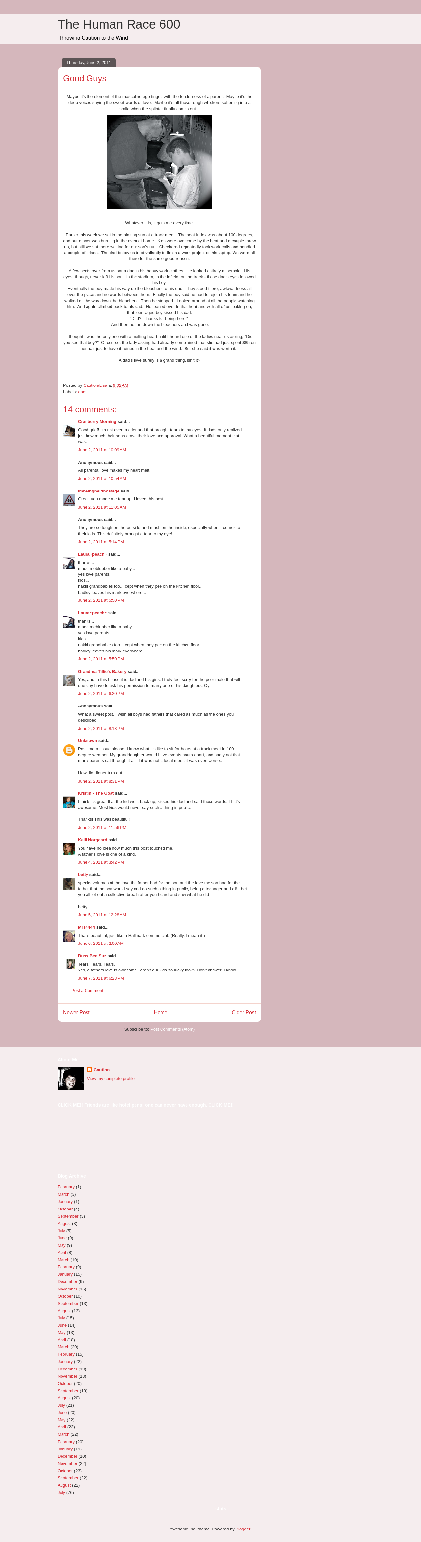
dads (82, 391)
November (67, 1289)
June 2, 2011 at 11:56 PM (102, 827)
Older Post (244, 1012)
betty (83, 874)
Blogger (242, 1529)
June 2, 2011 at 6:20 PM (101, 693)
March (63, 1194)
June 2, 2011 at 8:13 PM (101, 728)
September (68, 1216)
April (62, 1252)
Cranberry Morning (97, 421)
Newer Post (76, 1012)
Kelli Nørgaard (92, 839)
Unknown (87, 740)
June (62, 1238)
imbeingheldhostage (98, 491)
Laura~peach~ (92, 554)
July (61, 1230)
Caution (102, 1069)
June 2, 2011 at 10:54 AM (102, 478)
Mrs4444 (86, 927)
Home (161, 1012)
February (66, 1186)
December (67, 1281)
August (64, 1223)
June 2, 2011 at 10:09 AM (102, 449)
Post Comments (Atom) (172, 1029)
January (65, 1201)
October (65, 1209)
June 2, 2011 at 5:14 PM (101, 541)
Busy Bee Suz (92, 955)
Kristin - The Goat (96, 793)
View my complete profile (111, 1078)
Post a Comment (87, 990)
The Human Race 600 (119, 24)
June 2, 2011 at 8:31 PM (101, 781)
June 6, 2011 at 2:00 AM (101, 943)
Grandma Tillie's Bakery (102, 671)
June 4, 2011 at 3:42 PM (101, 862)
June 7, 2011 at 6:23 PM (101, 978)
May (62, 1245)
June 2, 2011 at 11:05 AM (102, 507)
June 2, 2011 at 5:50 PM (101, 600)
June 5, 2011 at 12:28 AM (102, 914)
